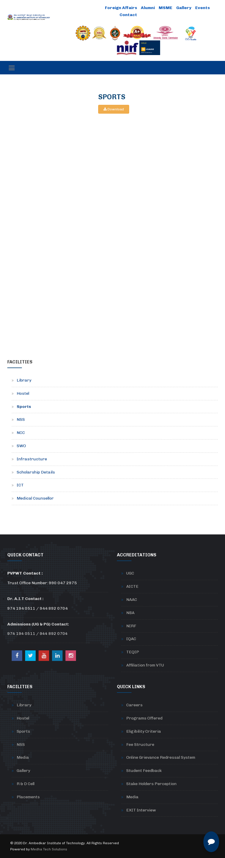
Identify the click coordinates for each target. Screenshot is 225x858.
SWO (21, 445)
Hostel (23, 393)
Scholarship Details (36, 472)
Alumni (148, 7)
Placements (28, 796)
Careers (134, 705)
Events (202, 7)
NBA (130, 612)
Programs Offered (144, 718)
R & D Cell (25, 783)
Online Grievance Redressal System (160, 757)
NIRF (131, 625)
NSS (21, 419)
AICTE (132, 586)
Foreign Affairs (121, 7)
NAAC (131, 599)
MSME (165, 7)
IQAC (131, 638)
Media (23, 757)
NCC (21, 432)
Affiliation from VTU (145, 665)
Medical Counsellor (35, 498)
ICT (20, 485)
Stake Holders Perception (151, 783)
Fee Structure (140, 744)
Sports (24, 406)
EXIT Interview (141, 810)
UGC (130, 573)
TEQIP (132, 652)
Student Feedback (144, 770)
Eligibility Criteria (143, 731)
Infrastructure (32, 459)
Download (113, 109)
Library (24, 380)
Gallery (183, 7)
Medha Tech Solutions (49, 849)
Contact (128, 14)
